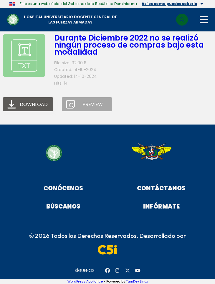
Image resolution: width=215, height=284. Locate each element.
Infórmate (161, 206)
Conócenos (63, 188)
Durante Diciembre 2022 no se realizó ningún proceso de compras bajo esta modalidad (129, 45)
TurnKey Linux (137, 281)
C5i (107, 250)
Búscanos (63, 206)
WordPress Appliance (85, 281)
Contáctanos (161, 188)
